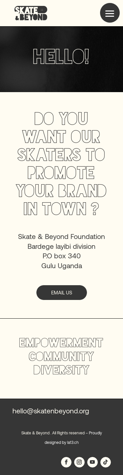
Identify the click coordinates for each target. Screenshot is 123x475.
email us (61, 292)
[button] (110, 13)
